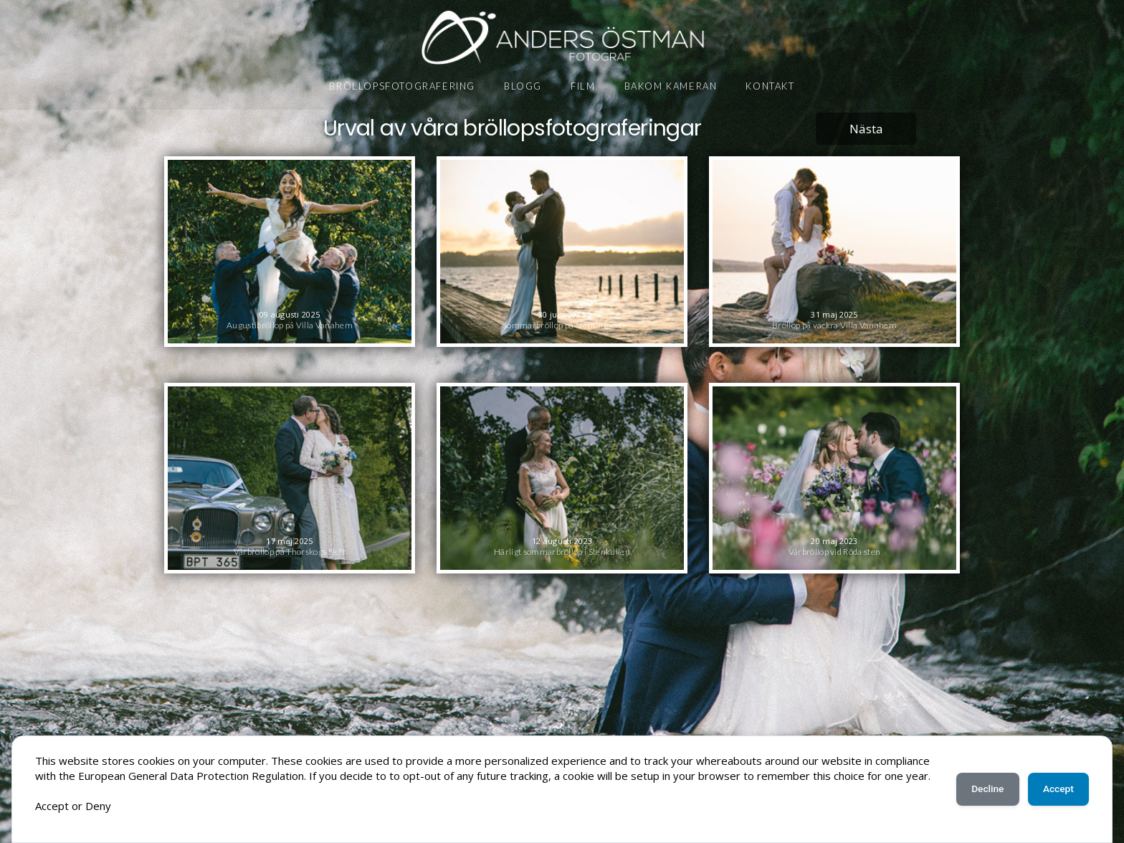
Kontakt (770, 86)
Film (583, 86)
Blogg (523, 86)
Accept (1056, 781)
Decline (980, 781)
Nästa (866, 128)
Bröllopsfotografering (402, 86)
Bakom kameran (671, 86)
